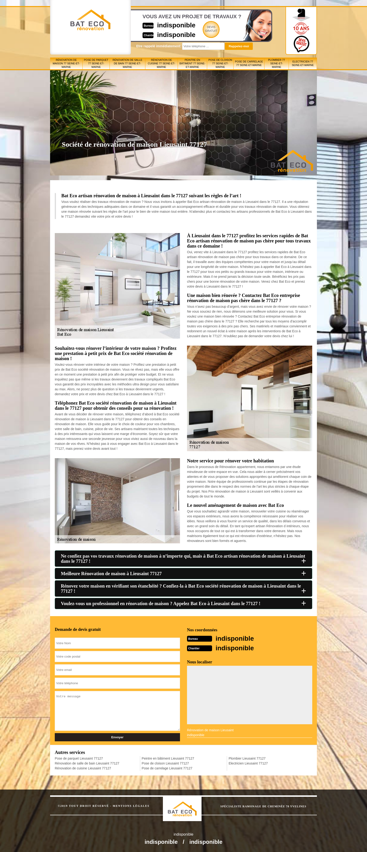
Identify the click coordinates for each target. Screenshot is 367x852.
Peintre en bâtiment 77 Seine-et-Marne (192, 63)
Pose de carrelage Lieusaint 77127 (167, 768)
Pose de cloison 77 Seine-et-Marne (220, 63)
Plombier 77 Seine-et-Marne (276, 63)
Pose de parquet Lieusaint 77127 (79, 758)
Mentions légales (131, 805)
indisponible (169, 25)
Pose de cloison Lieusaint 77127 (165, 763)
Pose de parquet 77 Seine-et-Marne (96, 63)
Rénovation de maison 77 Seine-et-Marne (66, 63)
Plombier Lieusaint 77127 (247, 758)
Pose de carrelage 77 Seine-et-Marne (249, 63)
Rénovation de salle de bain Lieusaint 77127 (87, 763)
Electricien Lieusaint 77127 (248, 763)
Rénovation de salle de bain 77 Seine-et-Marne (127, 63)
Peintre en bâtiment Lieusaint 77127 (168, 758)
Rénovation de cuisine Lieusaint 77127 (83, 768)
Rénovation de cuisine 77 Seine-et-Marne (161, 63)
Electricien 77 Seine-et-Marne (303, 63)
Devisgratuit (205, 29)
